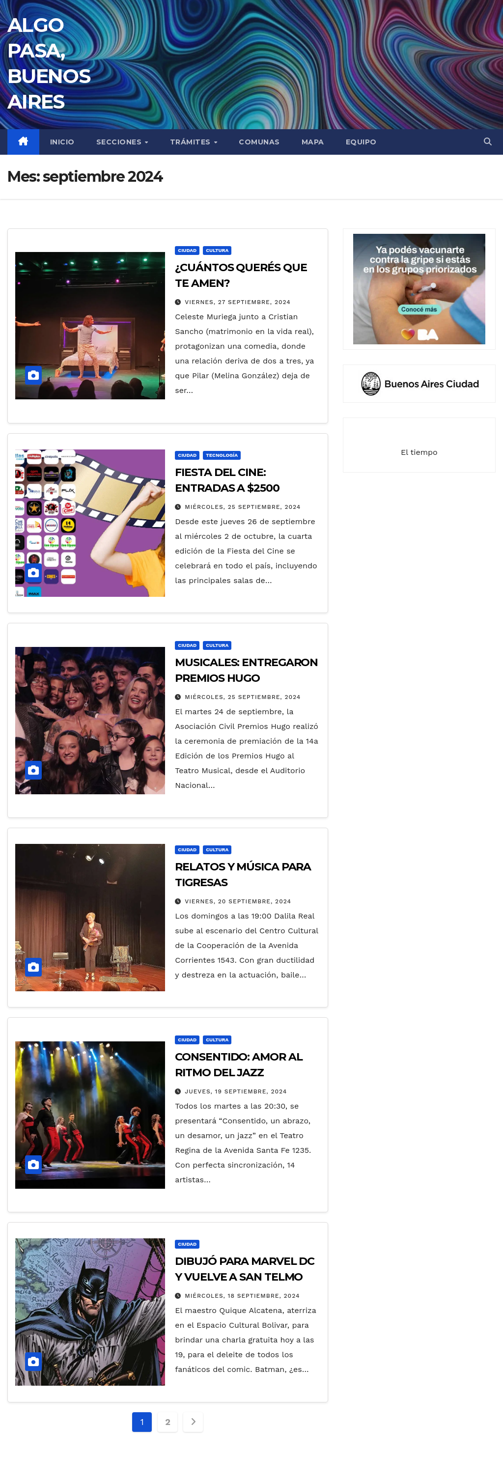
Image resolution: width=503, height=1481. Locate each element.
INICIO (62, 142)
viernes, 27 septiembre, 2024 (237, 302)
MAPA (313, 142)
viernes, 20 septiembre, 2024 (238, 901)
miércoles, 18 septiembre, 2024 (242, 1295)
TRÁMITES (191, 142)
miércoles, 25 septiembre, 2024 (243, 506)
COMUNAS (259, 142)
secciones (120, 142)
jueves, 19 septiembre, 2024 (236, 1091)
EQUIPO (361, 142)
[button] (488, 141)
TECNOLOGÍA (222, 455)
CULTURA (217, 250)
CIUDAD (187, 250)
